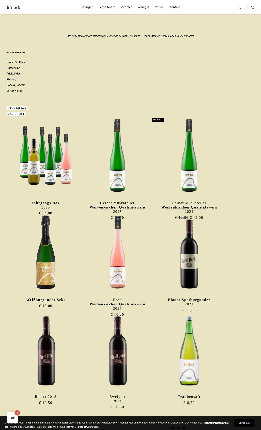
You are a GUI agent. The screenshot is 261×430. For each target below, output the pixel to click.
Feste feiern (106, 7)
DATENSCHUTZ (178, 406)
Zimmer (126, 7)
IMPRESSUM (176, 402)
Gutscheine (13, 68)
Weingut (143, 7)
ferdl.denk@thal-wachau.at (52, 421)
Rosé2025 (151, 233)
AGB (171, 411)
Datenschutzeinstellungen (184, 421)
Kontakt (175, 7)
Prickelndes (14, 73)
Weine (159, 7)
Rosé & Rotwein (16, 85)
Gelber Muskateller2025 (151, 137)
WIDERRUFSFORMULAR (183, 416)
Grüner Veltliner (16, 62)
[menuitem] (86, 7)
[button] (240, 7)
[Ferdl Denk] (13, 7)
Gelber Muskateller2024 (222, 137)
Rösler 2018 (80, 325)
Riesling (11, 79)
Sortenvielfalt (15, 90)
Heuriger (86, 7)
